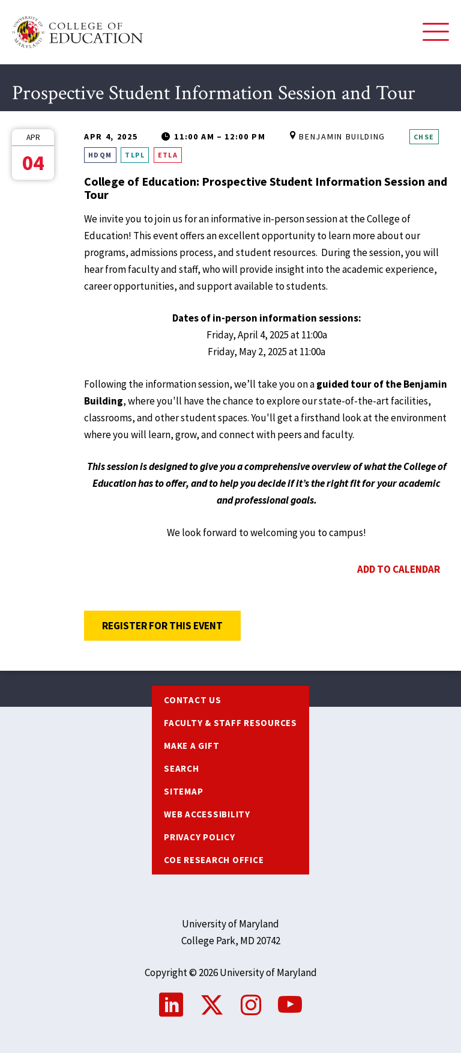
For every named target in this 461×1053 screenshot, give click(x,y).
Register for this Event (171, 625)
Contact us (192, 700)
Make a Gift (191, 745)
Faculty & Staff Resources (230, 722)
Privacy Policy (199, 837)
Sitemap (183, 791)
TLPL (135, 154)
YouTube (290, 1005)
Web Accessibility (207, 814)
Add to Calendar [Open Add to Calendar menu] (398, 569)
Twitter (212, 1005)
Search (181, 768)
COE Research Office (214, 859)
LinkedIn (171, 1005)
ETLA (168, 154)
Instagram (251, 1005)
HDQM (100, 154)
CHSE (424, 136)
